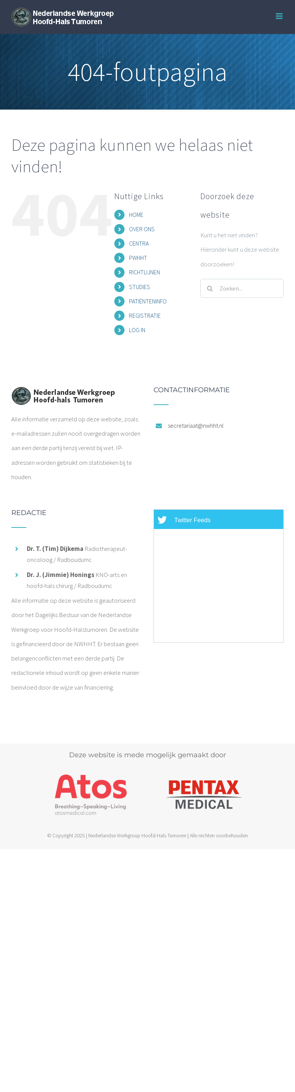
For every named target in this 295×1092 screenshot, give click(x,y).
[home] (63, 394)
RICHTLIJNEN (144, 272)
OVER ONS (142, 229)
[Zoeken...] (242, 288)
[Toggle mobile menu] (280, 16)
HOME (136, 214)
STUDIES (139, 287)
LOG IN (137, 330)
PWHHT (138, 257)
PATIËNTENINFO (148, 301)
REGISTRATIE (145, 315)
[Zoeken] (209, 288)
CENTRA (139, 243)
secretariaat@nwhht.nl (196, 425)
